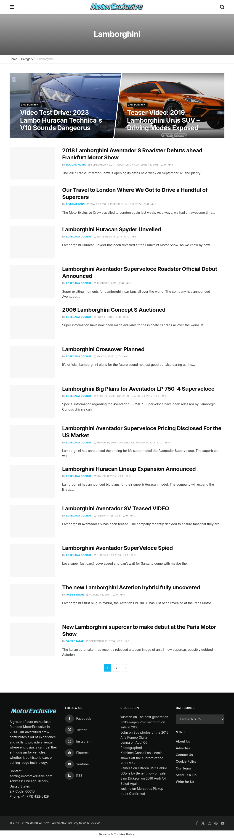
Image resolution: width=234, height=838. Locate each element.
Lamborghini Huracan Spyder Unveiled (111, 229)
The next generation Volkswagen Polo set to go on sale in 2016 (144, 722)
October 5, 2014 (98, 594)
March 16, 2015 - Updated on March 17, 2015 (124, 442)
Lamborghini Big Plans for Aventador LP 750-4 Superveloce (138, 388)
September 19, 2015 (108, 236)
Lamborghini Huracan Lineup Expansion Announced (129, 469)
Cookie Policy (186, 761)
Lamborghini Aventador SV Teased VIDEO (115, 508)
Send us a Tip (186, 775)
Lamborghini (45, 59)
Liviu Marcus (75, 204)
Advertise (183, 748)
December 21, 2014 (107, 555)
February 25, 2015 (107, 515)
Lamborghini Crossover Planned (103, 349)
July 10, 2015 (103, 317)
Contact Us (184, 755)
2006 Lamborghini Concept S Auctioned (113, 309)
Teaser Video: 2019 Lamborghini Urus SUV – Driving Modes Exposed (163, 120)
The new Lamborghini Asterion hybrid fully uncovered (131, 587)
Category (27, 59)
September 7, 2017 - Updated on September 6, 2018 (123, 164)
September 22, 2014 (100, 641)
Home (13, 59)
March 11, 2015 (105, 476)
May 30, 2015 (103, 356)
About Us (183, 741)
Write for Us (185, 782)
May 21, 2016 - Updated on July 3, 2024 (114, 204)
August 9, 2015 (105, 283)
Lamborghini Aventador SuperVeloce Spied (117, 548)
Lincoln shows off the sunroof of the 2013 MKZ (141, 758)
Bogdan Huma (76, 164)
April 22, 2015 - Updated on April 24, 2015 (123, 396)
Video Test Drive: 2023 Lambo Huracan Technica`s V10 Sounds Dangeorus (61, 120)
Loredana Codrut (78, 236)
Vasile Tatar (75, 594)
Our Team (183, 768)
